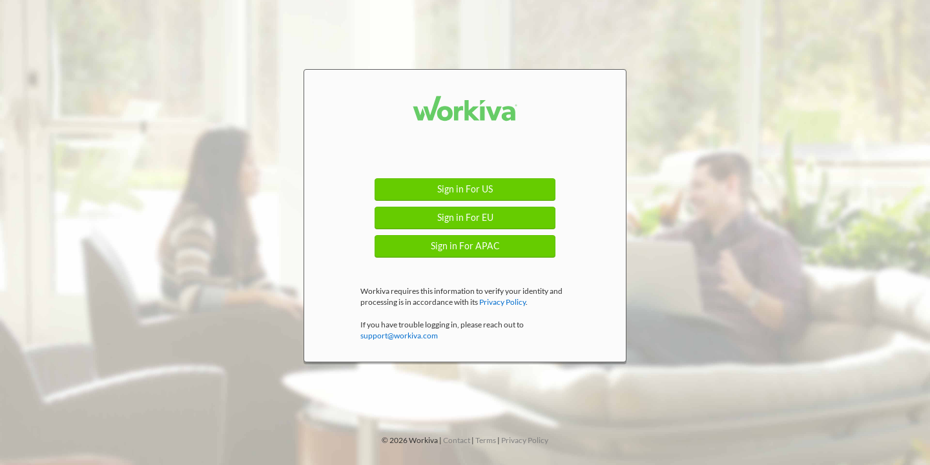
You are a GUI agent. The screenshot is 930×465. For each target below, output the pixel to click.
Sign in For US (465, 189)
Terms (485, 440)
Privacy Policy (502, 302)
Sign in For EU (465, 217)
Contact (456, 440)
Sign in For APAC (465, 246)
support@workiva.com (399, 335)
